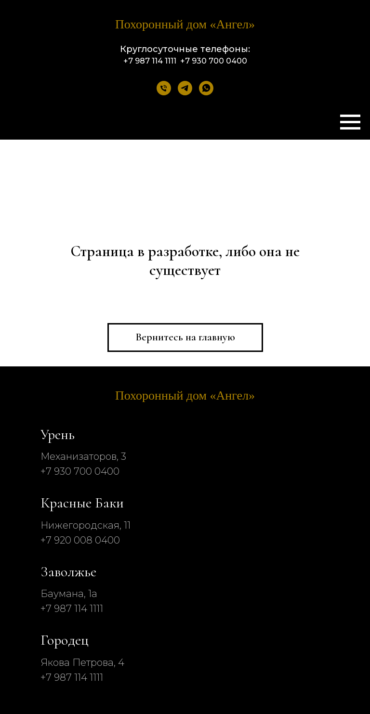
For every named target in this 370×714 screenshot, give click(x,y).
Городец (64, 640)
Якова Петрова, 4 (82, 662)
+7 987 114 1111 (71, 608)
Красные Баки (82, 503)
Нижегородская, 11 (85, 525)
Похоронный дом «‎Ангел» (185, 24)
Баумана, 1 (66, 593)
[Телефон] (164, 88)
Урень (57, 434)
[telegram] (185, 88)
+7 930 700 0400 (79, 471)
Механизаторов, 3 (83, 456)
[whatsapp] (206, 88)
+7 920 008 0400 (80, 540)
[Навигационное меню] (350, 122)
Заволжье (68, 572)
